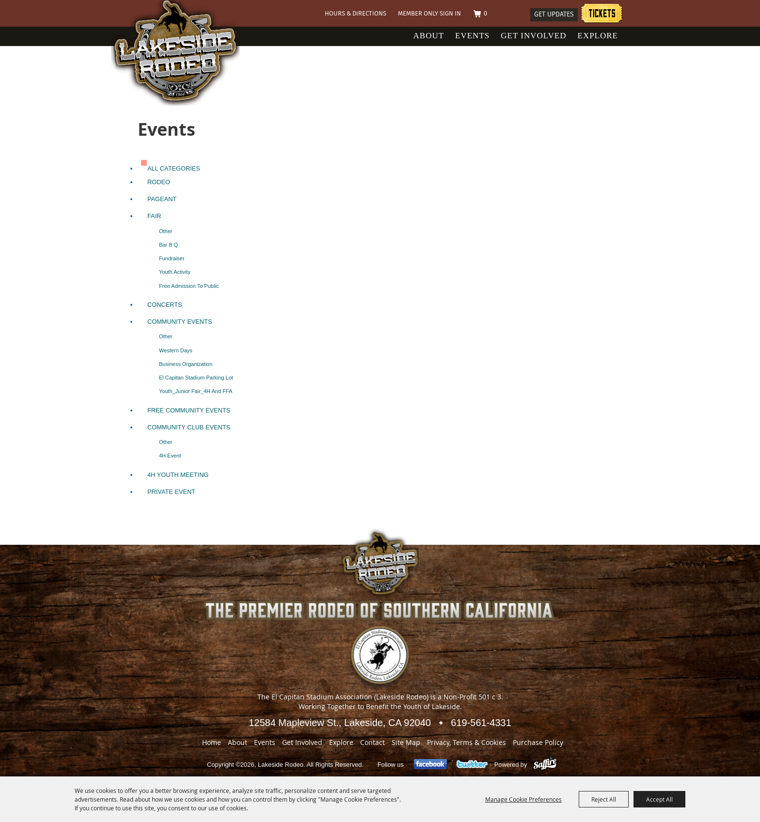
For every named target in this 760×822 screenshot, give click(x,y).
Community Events (179, 321)
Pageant (161, 199)
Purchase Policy (538, 742)
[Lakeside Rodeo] (185, 53)
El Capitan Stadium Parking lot (196, 377)
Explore (598, 35)
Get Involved (533, 35)
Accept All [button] (659, 799)
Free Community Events (188, 410)
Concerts (164, 304)
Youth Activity (174, 272)
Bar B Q (168, 245)
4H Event (170, 455)
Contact (372, 742)
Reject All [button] (603, 799)
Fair (154, 216)
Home (211, 742)
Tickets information (601, 15)
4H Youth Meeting (177, 474)
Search (518, 14)
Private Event (171, 491)
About (428, 35)
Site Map (406, 742)
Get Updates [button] (554, 14)
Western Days (175, 350)
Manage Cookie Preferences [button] (523, 799)
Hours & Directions (355, 14)
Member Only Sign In (429, 14)
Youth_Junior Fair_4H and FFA (195, 391)
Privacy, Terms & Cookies (466, 742)
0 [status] (485, 14)
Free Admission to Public (189, 286)
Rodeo (158, 182)
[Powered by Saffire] (545, 764)
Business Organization (185, 364)
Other (166, 231)
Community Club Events (188, 427)
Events (472, 35)
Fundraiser (172, 258)
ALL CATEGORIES (173, 168)
